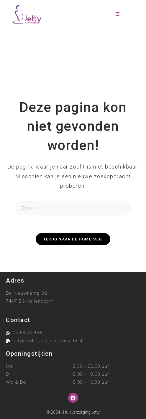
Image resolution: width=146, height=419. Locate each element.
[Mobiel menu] (118, 14)
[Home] (49, 67)
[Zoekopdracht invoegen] (73, 208)
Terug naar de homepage (73, 239)
